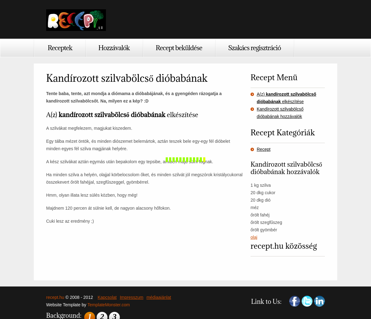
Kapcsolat (107, 297)
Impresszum (131, 297)
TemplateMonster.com (108, 304)
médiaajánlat (158, 297)
